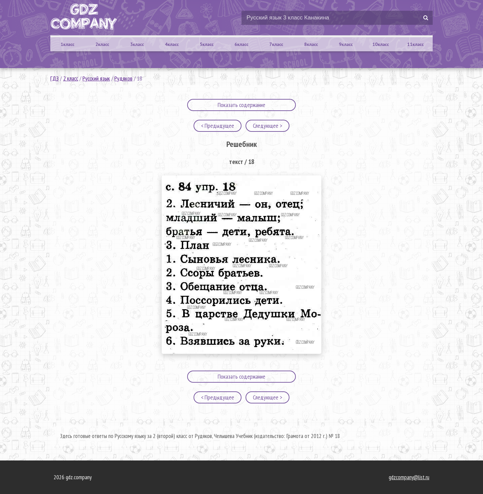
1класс (67, 44)
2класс (102, 44)
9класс (346, 44)
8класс (311, 44)
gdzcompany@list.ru (409, 477)
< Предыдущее (217, 125)
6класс (241, 44)
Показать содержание (241, 105)
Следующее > (267, 125)
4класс (172, 44)
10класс (380, 44)
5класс (207, 44)
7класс (276, 44)
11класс (415, 44)
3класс (137, 44)
